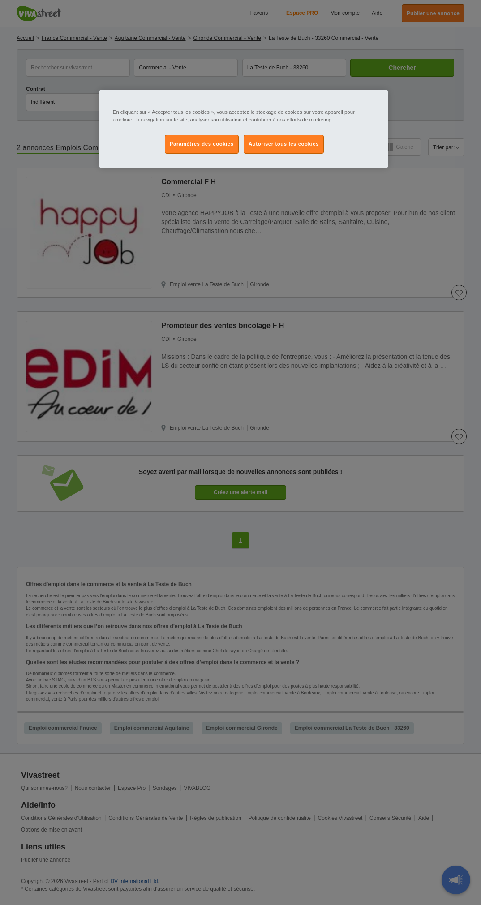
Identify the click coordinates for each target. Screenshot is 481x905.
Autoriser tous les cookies (284, 144)
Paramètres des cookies (202, 144)
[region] (243, 129)
